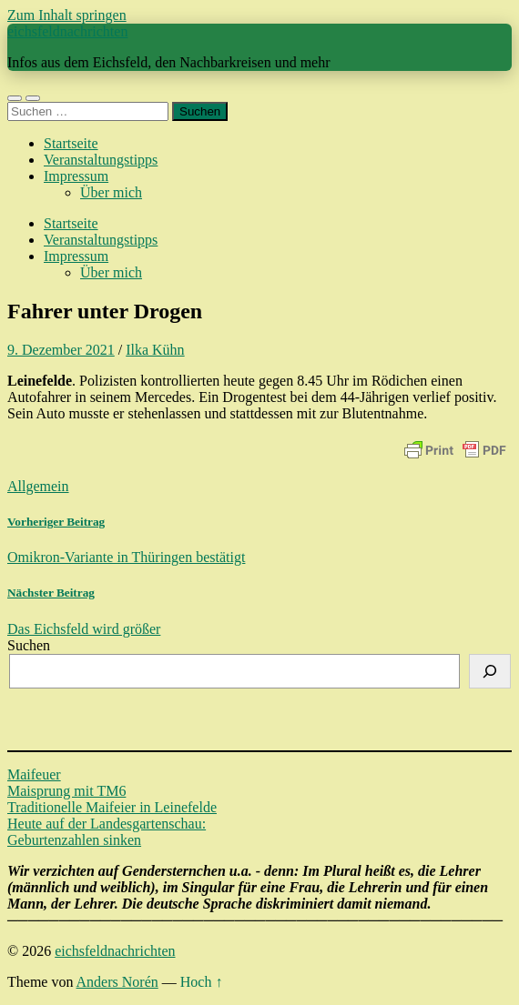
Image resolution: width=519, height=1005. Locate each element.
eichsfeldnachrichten (67, 31)
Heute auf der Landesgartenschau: (106, 823)
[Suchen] (490, 671)
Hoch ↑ (201, 982)
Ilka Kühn (155, 349)
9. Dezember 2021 (61, 349)
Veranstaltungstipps (101, 159)
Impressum (76, 176)
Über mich (111, 192)
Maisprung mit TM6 (66, 791)
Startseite (71, 143)
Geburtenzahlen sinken (74, 840)
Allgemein (38, 486)
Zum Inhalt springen (67, 15)
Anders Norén (117, 982)
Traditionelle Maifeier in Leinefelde (112, 807)
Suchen (28, 645)
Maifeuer (34, 774)
